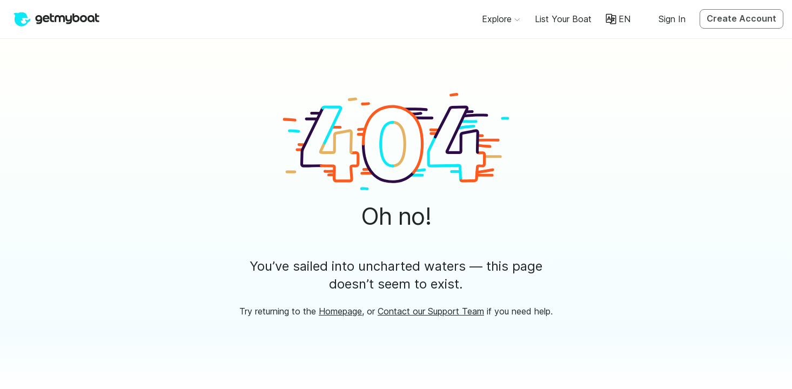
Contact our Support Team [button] (431, 311)
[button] (563, 19)
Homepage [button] (340, 311)
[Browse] (501, 18)
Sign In (672, 19)
